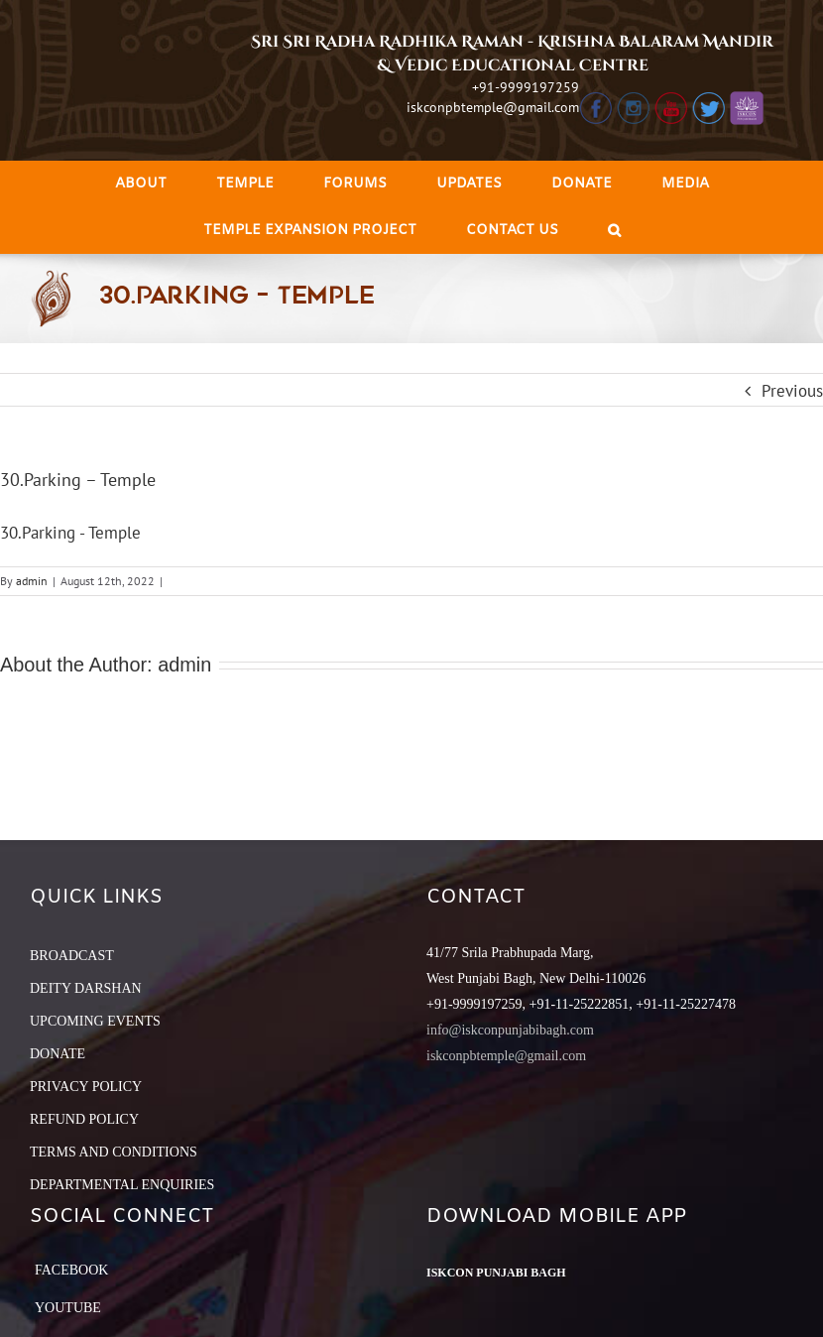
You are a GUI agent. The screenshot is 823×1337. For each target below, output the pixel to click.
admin (32, 580)
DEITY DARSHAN (86, 988)
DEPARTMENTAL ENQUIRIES (122, 1184)
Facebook (71, 1270)
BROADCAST (72, 955)
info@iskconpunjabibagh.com (510, 1030)
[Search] (614, 230)
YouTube (68, 1307)
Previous (792, 391)
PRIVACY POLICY (86, 1086)
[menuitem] (140, 184)
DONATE (57, 1053)
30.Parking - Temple (70, 533)
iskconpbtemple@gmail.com (493, 107)
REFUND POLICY (84, 1119)
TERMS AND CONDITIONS (113, 1152)
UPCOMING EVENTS (95, 1021)
